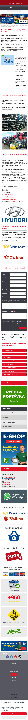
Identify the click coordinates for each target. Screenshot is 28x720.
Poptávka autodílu (9, 422)
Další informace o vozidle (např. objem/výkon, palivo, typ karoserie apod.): (13, 301)
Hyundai (22, 55)
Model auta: (4, 293)
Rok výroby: (5, 296)
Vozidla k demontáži (9, 360)
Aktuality (14, 663)
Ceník (14, 666)
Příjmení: (4, 278)
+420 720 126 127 (9, 194)
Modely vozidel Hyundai (10, 371)
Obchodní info (7, 426)
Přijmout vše (14, 713)
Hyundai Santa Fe (22, 58)
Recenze (14, 677)
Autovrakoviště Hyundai (10, 367)
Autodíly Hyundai (8, 364)
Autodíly (14, 674)
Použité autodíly (8, 383)
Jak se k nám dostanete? (9, 199)
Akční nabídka (7, 357)
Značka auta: (5, 289)
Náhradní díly (17, 55)
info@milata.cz (10, 197)
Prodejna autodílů (8, 350)
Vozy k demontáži (8, 413)
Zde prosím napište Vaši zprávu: (9, 311)
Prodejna (6, 417)
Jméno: (4, 274)
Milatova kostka (14, 694)
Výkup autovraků (14, 671)
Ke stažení (14, 680)
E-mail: (4, 281)
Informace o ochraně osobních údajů (10, 323)
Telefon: (4, 285)
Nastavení (14, 717)
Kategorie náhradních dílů (11, 374)
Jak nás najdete (8, 354)
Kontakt (14, 683)
